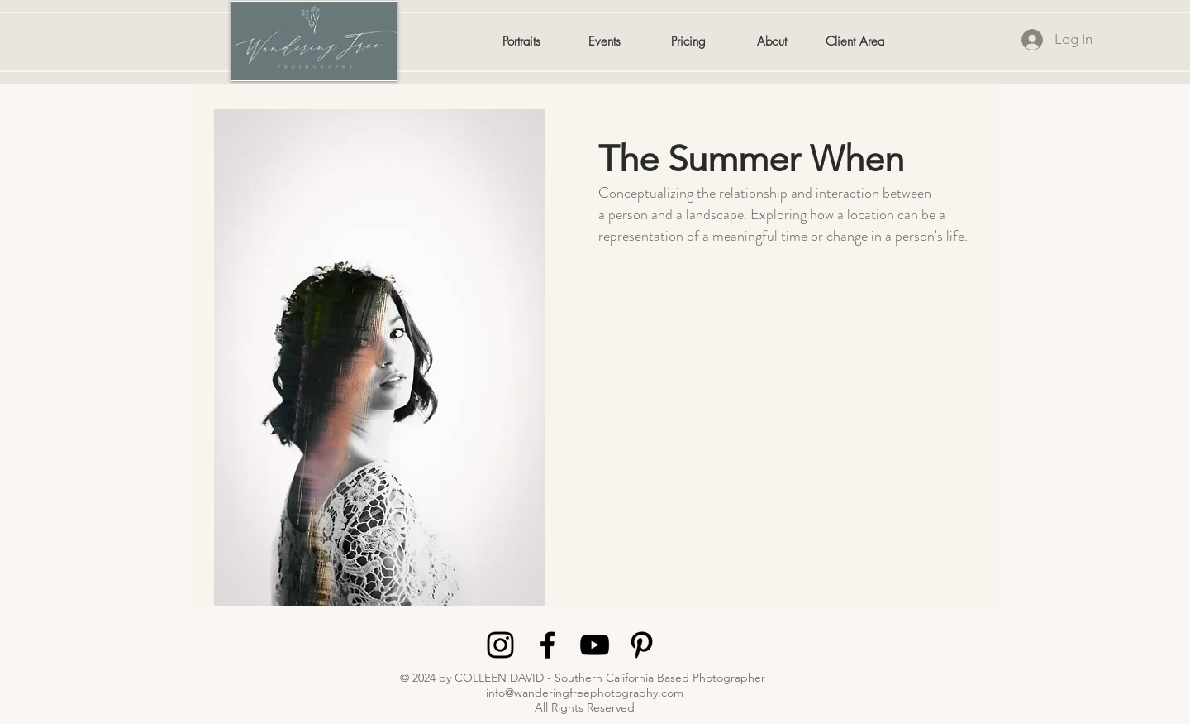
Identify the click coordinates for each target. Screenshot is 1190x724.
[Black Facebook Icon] (547, 645)
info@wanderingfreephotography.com (584, 692)
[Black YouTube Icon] (594, 645)
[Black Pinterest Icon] (641, 645)
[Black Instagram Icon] (500, 645)
